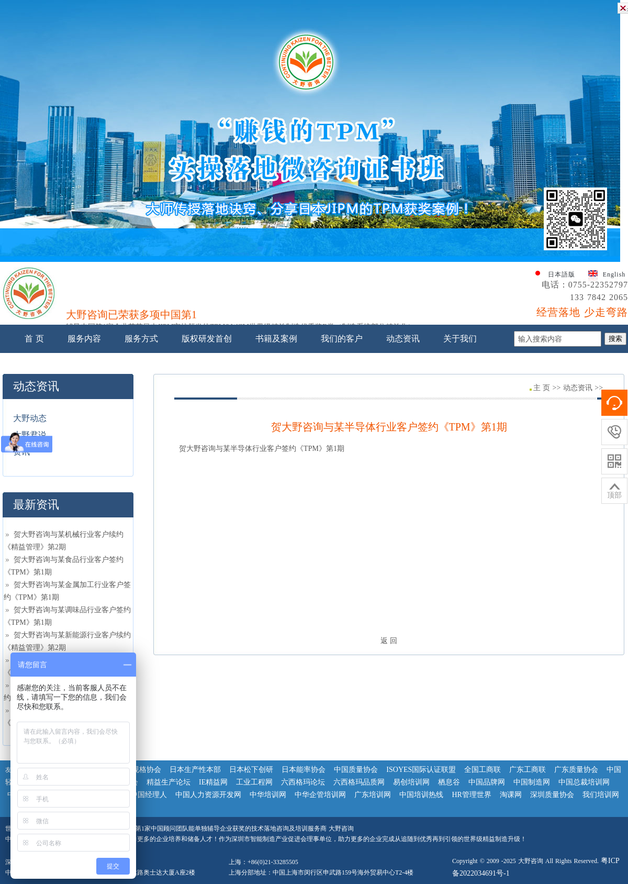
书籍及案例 (276, 338)
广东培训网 (372, 795)
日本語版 (561, 274)
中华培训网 (268, 795)
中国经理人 (148, 795)
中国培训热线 (421, 795)
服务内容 (84, 338)
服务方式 (141, 338)
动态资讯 (403, 338)
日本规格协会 (139, 770)
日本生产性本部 (195, 770)
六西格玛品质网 (359, 782)
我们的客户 (342, 338)
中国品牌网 (486, 782)
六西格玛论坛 (303, 782)
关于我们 (460, 338)
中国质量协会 (356, 770)
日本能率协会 (304, 770)
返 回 (389, 641)
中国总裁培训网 (584, 782)
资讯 (21, 451)
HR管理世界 (471, 795)
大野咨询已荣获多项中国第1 (131, 317)
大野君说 (30, 434)
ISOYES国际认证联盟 (421, 770)
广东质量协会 (576, 770)
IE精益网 (213, 782)
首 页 (34, 338)
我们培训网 (600, 795)
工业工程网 (254, 782)
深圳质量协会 (552, 795)
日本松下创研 (251, 770)
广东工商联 (527, 770)
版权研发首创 (207, 338)
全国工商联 (482, 770)
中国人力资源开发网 (208, 795)
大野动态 (30, 418)
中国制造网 (531, 782)
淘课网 (511, 795)
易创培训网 (411, 782)
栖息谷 (449, 782)
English (614, 274)
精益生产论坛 (168, 782)
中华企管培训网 (320, 795)
